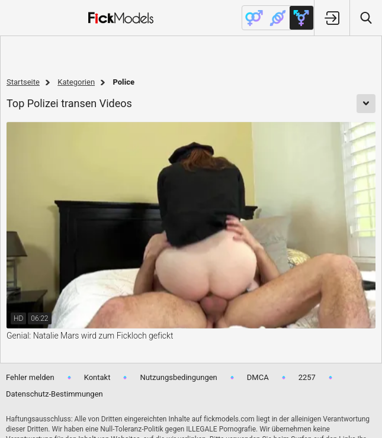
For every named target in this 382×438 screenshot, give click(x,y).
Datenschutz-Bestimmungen (54, 393)
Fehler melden (30, 377)
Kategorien (76, 82)
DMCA (258, 377)
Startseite (23, 82)
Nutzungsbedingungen (178, 377)
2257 (307, 377)
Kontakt (97, 377)
